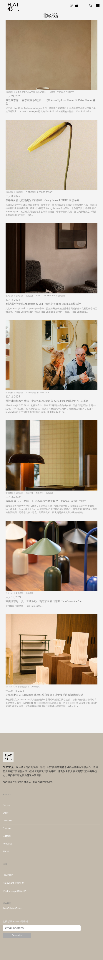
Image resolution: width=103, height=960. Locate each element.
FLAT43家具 (31, 393)
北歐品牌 (10, 192)
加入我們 (8, 874)
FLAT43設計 (42, 92)
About (6, 851)
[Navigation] (97, 5)
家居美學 (40, 493)
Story (5, 812)
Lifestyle (7, 820)
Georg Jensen (46, 192)
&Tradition (11, 687)
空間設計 (20, 493)
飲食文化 (10, 493)
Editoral (7, 836)
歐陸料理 (30, 493)
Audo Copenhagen (25, 92)
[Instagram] (71, 5)
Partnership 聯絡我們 (14, 891)
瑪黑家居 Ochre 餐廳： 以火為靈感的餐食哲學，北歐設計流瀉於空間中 (46, 501)
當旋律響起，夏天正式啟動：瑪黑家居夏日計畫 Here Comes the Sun (44, 601)
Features (7, 843)
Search (90, 5)
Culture (7, 828)
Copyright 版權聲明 (13, 883)
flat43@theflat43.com (12, 908)
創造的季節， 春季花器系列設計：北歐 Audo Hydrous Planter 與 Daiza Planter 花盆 (50, 102)
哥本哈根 (10, 393)
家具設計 (10, 296)
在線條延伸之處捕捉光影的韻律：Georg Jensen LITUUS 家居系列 (42, 200)
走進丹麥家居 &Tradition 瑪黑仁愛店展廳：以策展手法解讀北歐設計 (44, 695)
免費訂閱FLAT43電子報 (15, 921)
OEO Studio (45, 393)
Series (6, 805)
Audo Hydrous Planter (62, 92)
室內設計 (20, 296)
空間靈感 (61, 296)
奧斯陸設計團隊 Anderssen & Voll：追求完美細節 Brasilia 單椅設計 (43, 303)
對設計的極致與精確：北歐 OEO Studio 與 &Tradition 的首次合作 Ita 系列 (47, 401)
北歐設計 (10, 92)
